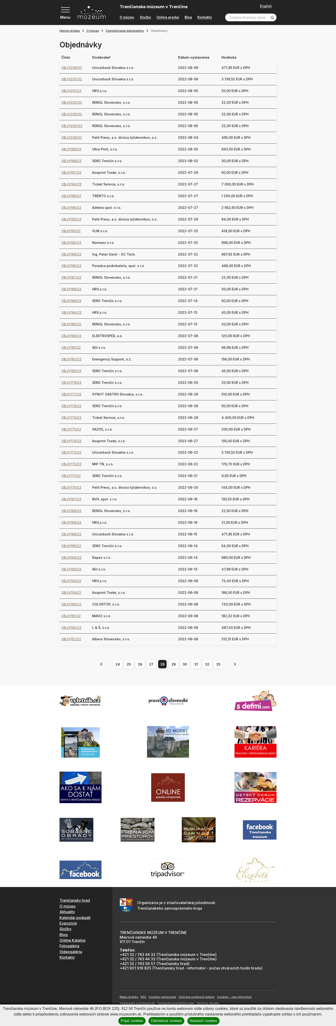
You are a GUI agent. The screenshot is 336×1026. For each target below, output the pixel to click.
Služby (145, 17)
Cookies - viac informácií (234, 997)
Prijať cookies (132, 1021)
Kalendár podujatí (75, 917)
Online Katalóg (72, 940)
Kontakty (204, 17)
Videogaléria (71, 951)
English (266, 6)
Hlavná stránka (70, 30)
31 (196, 664)
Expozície (68, 923)
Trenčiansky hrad (75, 900)
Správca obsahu (208, 1003)
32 (207, 664)
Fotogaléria (69, 946)
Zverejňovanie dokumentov (125, 30)
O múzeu (127, 17)
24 (118, 664)
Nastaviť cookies (203, 1021)
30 (185, 664)
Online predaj (168, 17)
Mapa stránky (129, 997)
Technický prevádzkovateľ (175, 1003)
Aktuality (67, 911)
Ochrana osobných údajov (196, 997)
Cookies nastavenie (162, 997)
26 (140, 664)
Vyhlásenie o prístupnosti (137, 1003)
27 (151, 664)
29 (174, 664)
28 (162, 664)
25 (129, 664)
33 (218, 664)
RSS (143, 997)
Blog (188, 17)
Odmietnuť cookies (166, 1021)
